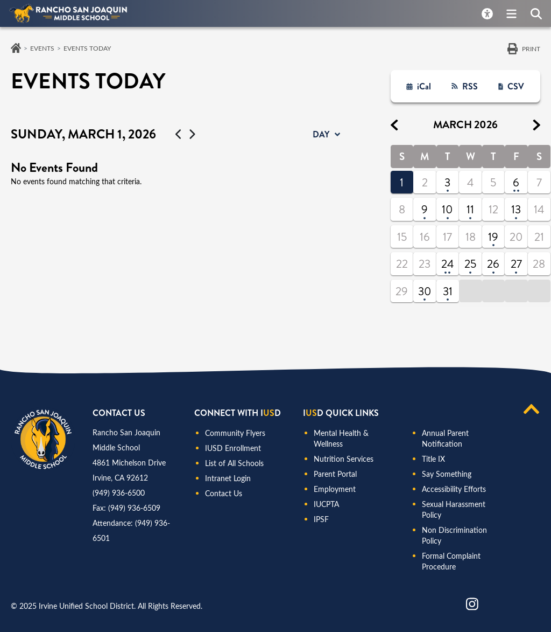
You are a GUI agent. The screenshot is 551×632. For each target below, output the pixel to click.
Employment (335, 489)
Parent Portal (335, 474)
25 (470, 264)
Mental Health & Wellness (341, 438)
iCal (424, 86)
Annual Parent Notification (445, 438)
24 (447, 264)
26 (493, 264)
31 (448, 291)
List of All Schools (234, 463)
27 (516, 264)
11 (470, 210)
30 (425, 291)
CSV (515, 86)
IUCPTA (326, 504)
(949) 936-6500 (119, 493)
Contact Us (223, 493)
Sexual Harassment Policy (453, 509)
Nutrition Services (343, 459)
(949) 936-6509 (134, 508)
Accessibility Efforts (454, 489)
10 (447, 210)
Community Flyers (235, 433)
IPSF (321, 519)
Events (42, 48)
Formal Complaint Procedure (451, 561)
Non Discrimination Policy (454, 535)
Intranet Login (228, 478)
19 (493, 237)
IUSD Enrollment (233, 448)
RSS (470, 86)
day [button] (321, 134)
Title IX (433, 459)
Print (531, 48)
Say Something (446, 474)
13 (516, 210)
